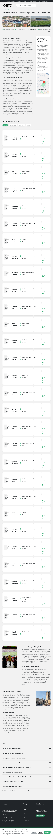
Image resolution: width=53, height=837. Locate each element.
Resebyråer (26, 820)
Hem (24, 809)
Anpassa (34, 832)
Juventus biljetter (30, 661)
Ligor (24, 817)
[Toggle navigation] (49, 5)
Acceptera (47, 832)
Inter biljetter (39, 661)
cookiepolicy (6, 834)
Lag (24, 813)
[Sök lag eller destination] (27, 5)
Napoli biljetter (30, 663)
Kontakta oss (40, 815)
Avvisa (40, 832)
